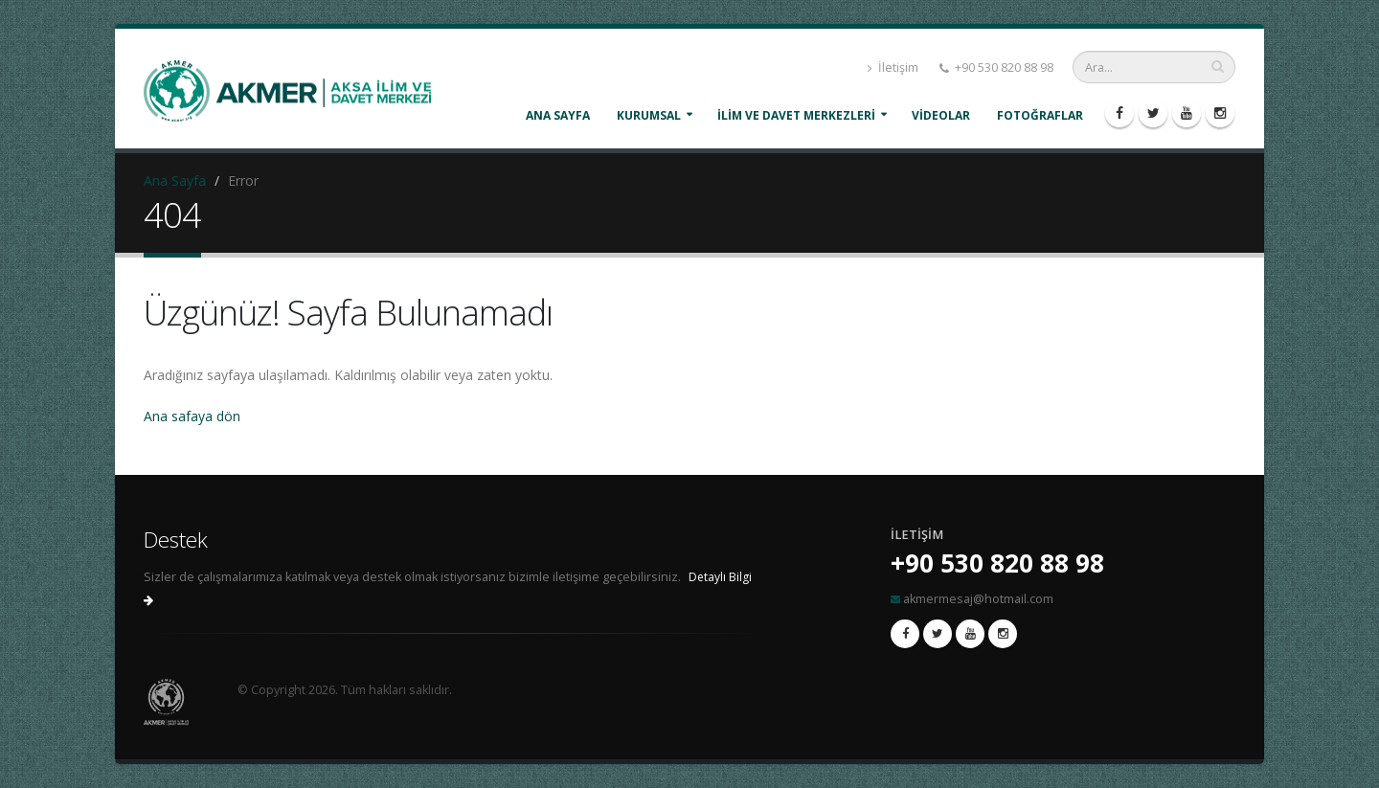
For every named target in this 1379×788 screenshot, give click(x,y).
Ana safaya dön (192, 416)
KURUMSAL (649, 115)
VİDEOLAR (941, 115)
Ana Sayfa (558, 115)
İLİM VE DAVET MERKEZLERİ (796, 115)
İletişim (893, 67)
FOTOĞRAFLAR (1040, 115)
